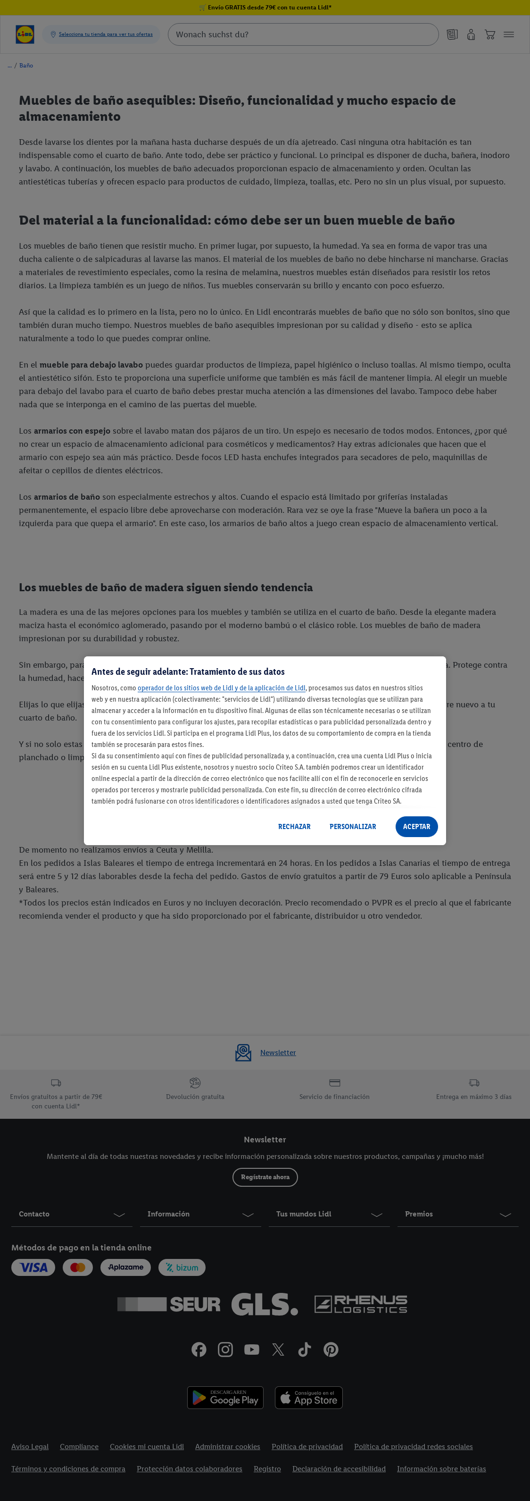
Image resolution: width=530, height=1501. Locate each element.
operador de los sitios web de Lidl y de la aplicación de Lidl (222, 687)
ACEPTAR (417, 826)
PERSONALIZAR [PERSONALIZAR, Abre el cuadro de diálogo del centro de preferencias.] (353, 826)
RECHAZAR (294, 826)
